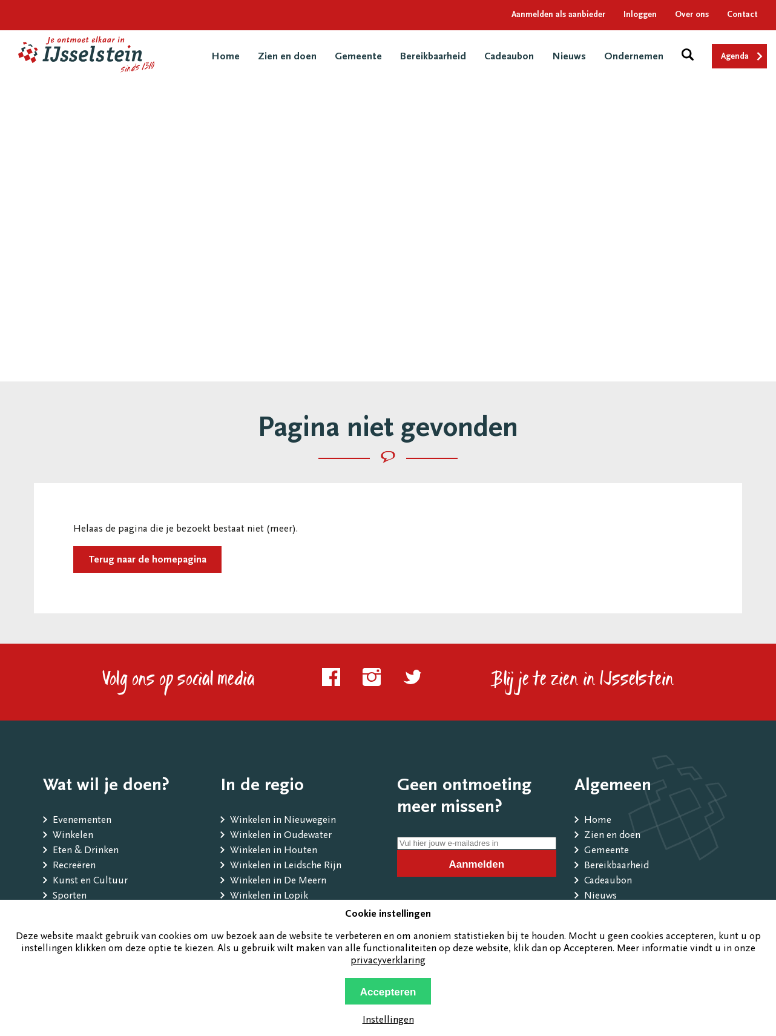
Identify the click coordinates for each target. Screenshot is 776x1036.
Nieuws (569, 57)
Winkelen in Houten (273, 851)
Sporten (70, 896)
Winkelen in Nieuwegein (283, 821)
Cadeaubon (509, 57)
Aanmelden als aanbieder (558, 15)
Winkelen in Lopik (269, 896)
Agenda (735, 57)
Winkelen (73, 836)
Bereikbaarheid (433, 57)
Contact (742, 15)
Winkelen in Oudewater (281, 836)
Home (225, 57)
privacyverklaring (388, 961)
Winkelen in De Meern (278, 881)
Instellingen (388, 1020)
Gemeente (358, 57)
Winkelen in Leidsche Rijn (285, 866)
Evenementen (82, 821)
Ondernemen (633, 57)
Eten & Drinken (86, 851)
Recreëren (74, 866)
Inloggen (640, 15)
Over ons (692, 15)
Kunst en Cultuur (90, 881)
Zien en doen (287, 57)
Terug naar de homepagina (147, 560)
